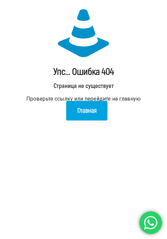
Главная (86, 111)
